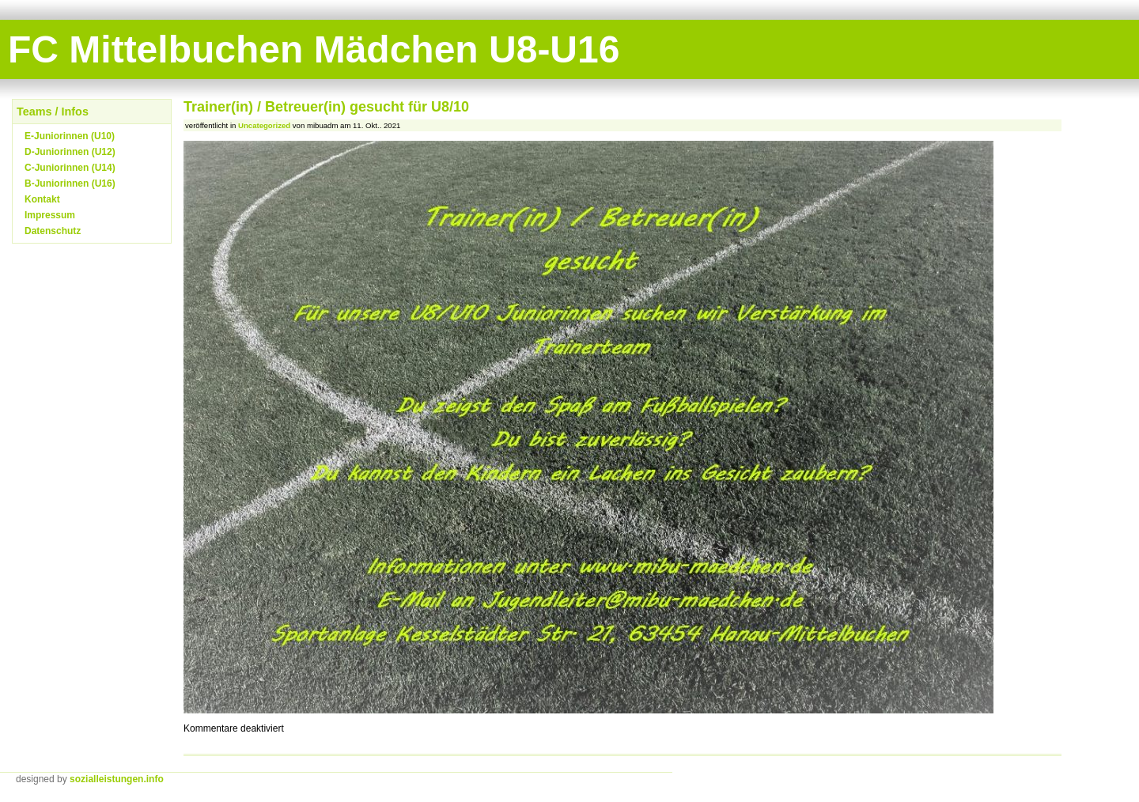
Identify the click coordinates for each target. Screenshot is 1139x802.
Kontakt (42, 199)
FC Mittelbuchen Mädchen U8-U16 (313, 49)
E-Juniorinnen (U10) (70, 136)
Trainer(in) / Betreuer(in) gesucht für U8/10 (326, 107)
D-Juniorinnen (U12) (70, 151)
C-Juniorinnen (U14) (70, 167)
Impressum (50, 215)
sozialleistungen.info (117, 779)
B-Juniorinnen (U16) (70, 183)
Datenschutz (53, 230)
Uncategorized (264, 125)
